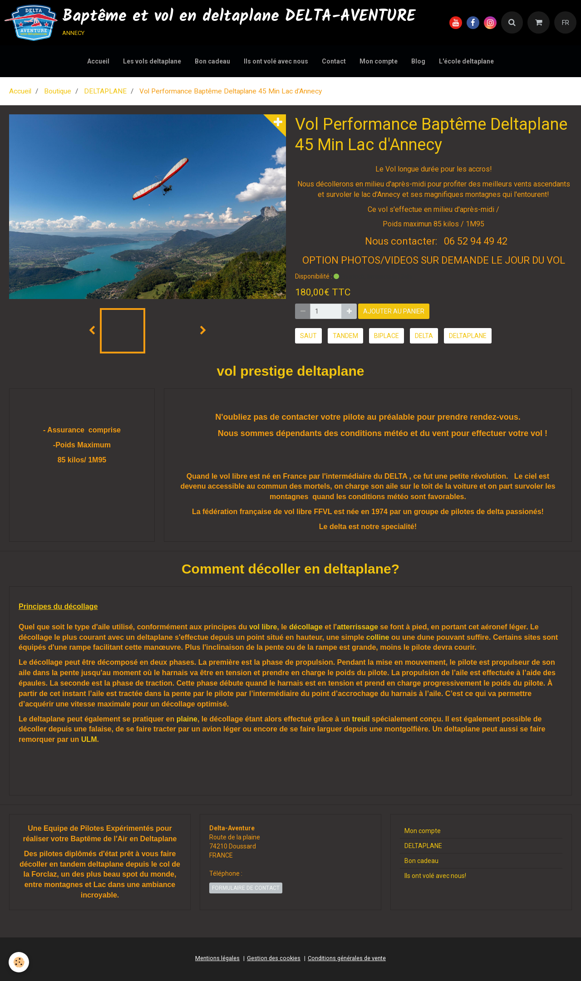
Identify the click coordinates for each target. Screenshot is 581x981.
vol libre (263, 627)
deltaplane (468, 335)
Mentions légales (217, 958)
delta (424, 335)
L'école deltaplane (466, 61)
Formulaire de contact (246, 888)
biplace (386, 335)
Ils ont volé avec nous (276, 61)
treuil (360, 719)
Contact (334, 61)
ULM (89, 739)
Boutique (57, 91)
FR (565, 22)
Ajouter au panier (393, 311)
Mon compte (378, 61)
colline (377, 637)
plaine (187, 719)
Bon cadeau (212, 61)
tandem (345, 335)
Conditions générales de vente (347, 958)
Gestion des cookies (273, 958)
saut (308, 335)
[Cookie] (19, 962)
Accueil (98, 61)
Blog (418, 61)
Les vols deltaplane (152, 61)
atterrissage (357, 627)
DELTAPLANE (105, 91)
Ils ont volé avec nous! (435, 875)
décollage (306, 627)
